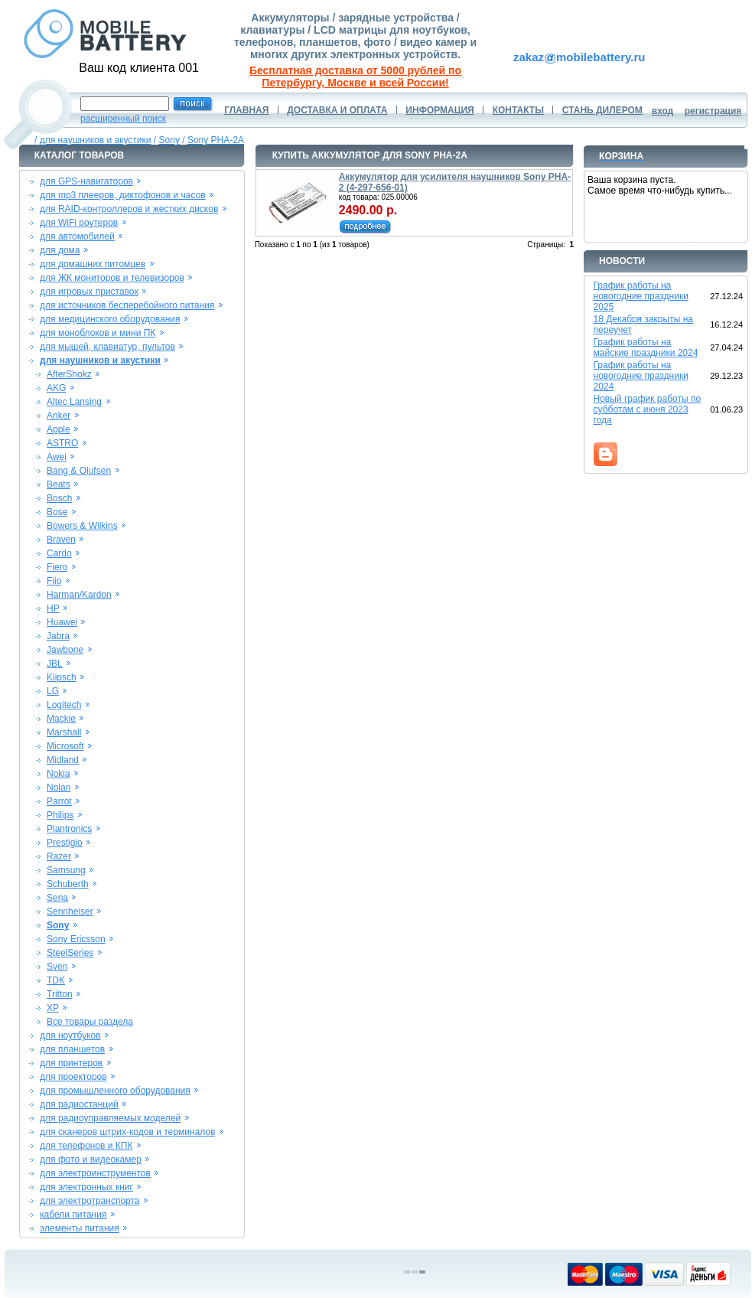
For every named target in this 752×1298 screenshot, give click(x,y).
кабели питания (73, 1214)
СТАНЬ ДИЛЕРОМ (602, 110)
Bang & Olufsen (79, 470)
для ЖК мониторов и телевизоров (112, 277)
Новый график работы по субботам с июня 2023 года (648, 409)
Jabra (58, 636)
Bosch (59, 498)
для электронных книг (86, 1187)
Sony (169, 140)
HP (53, 608)
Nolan (58, 787)
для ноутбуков (70, 1035)
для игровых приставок (89, 291)
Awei (57, 457)
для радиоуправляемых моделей (110, 1118)
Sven (57, 966)
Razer (59, 856)
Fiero (57, 567)
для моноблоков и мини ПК (97, 333)
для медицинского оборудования (110, 319)
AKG (56, 388)
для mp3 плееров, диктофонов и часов (123, 195)
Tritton (60, 994)
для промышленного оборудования (115, 1090)
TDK (56, 980)
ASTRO (62, 443)
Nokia (58, 773)
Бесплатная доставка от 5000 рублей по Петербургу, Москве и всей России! (355, 76)
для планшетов (72, 1049)
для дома (60, 250)
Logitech (64, 705)
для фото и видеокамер (91, 1159)
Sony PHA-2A (215, 140)
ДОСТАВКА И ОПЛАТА (337, 110)
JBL (55, 663)
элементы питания (79, 1228)
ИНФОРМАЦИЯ (439, 110)
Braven (61, 539)
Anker (58, 415)
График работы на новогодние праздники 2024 (641, 376)
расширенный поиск (123, 118)
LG (53, 691)
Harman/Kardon (79, 594)
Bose (57, 512)
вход (663, 111)
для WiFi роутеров (79, 222)
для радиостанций (79, 1104)
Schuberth (68, 884)
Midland (63, 760)
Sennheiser (70, 911)
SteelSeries (70, 952)
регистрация (713, 111)
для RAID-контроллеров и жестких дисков (129, 209)
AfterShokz (69, 374)
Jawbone (65, 649)
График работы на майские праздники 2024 (646, 347)
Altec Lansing (74, 401)
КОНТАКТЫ (518, 110)
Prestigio (65, 842)
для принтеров (71, 1063)
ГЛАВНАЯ (246, 110)
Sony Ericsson (76, 939)
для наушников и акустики (95, 140)
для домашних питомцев (92, 264)
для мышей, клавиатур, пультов (107, 346)
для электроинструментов (95, 1173)
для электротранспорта (89, 1200)
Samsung (66, 870)
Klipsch (62, 677)
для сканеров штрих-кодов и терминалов (127, 1132)
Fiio (54, 581)
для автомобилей (77, 236)
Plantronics (69, 828)
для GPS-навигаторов (86, 181)
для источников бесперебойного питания (127, 305)
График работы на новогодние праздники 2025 (641, 296)
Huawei (62, 622)
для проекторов (73, 1076)
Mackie (61, 718)
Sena (57, 897)
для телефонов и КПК (86, 1145)
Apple (58, 429)
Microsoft (65, 746)
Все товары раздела (90, 1021)
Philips (60, 815)
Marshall (64, 732)
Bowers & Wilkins (82, 525)
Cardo (59, 553)
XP (53, 1008)
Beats (58, 484)
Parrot (59, 801)
